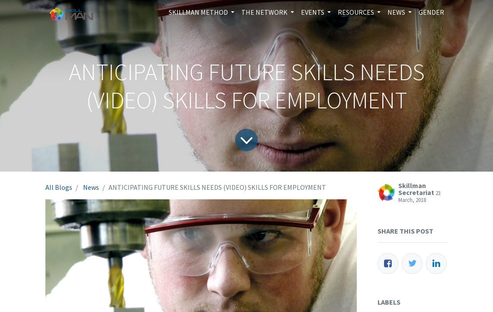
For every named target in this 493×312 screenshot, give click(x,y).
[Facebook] (388, 263)
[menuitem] (431, 12)
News (91, 187)
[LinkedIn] (436, 263)
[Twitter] (412, 263)
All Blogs (58, 187)
